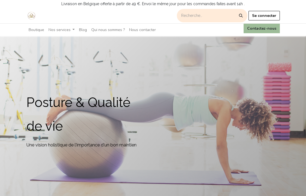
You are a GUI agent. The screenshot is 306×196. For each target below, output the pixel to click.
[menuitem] (36, 30)
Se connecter (264, 15)
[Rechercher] (240, 15)
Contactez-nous (261, 28)
